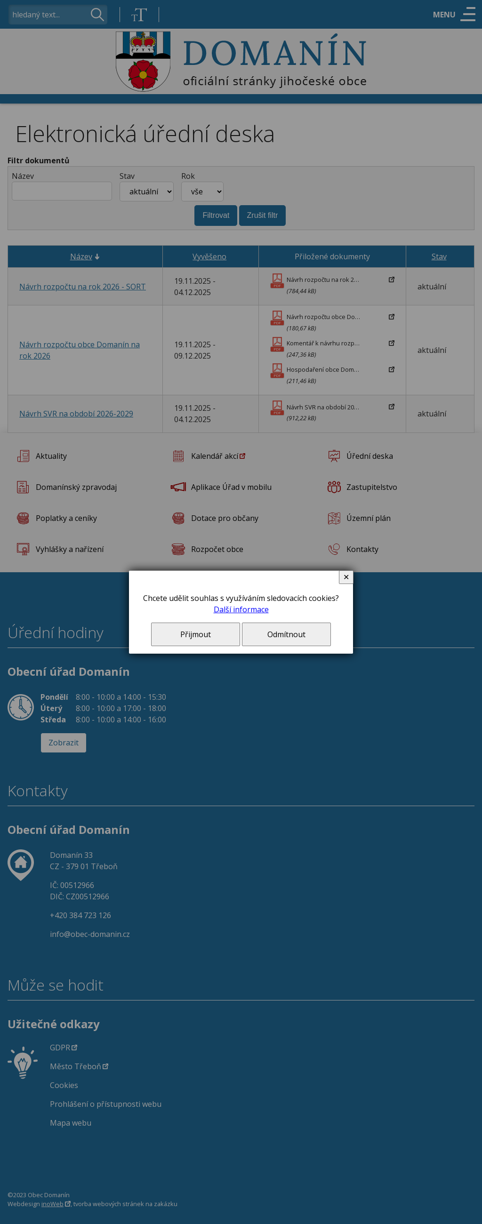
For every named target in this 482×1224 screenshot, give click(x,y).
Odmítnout (286, 634)
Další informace (241, 609)
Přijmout (195, 634)
